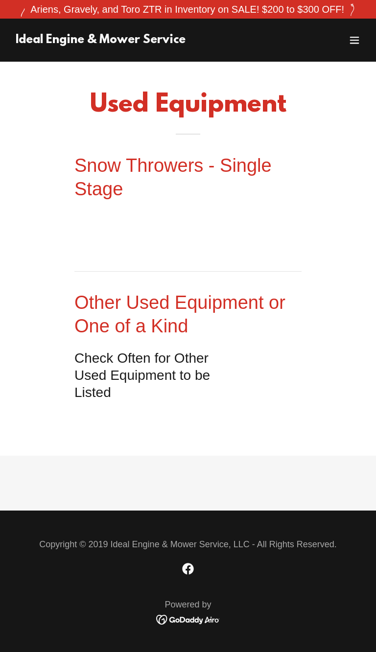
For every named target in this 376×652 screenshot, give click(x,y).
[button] (354, 40)
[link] (101, 39)
